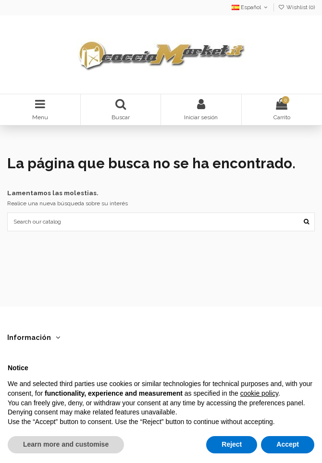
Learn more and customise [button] (66, 444)
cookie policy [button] (259, 393)
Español (250, 7)
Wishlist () (296, 7)
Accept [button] (287, 444)
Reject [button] (232, 444)
